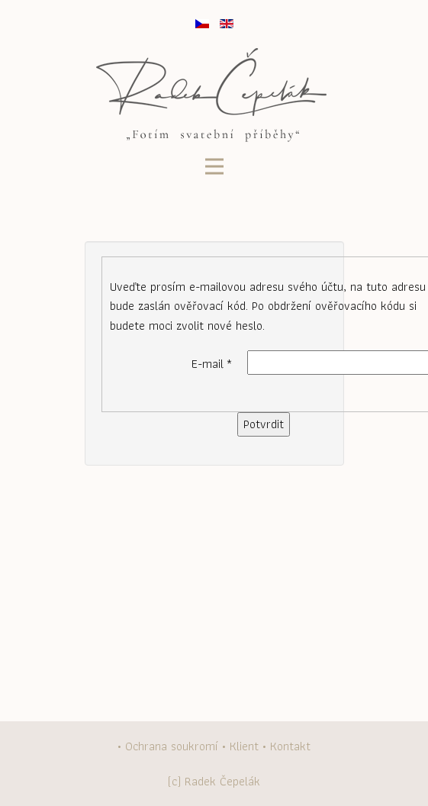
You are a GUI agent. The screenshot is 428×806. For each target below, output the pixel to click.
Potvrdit (263, 424)
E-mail (211, 363)
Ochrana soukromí (171, 746)
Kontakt (290, 746)
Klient (244, 746)
